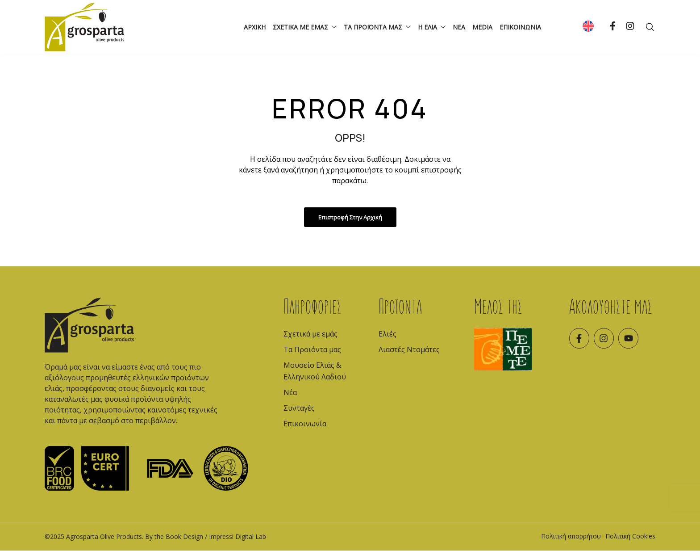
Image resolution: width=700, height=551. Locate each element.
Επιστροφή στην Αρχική (350, 218)
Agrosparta (82, 537)
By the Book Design (174, 537)
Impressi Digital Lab (237, 537)
